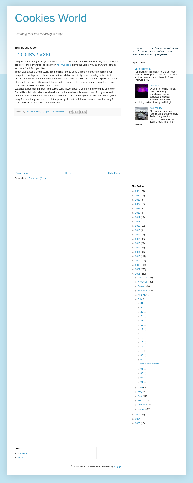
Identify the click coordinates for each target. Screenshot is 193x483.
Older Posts (114, 173)
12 (142, 346)
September (143, 290)
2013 (138, 243)
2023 (138, 200)
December (143, 277)
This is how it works (32, 54)
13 (142, 342)
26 (142, 316)
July (140, 299)
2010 (138, 256)
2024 (138, 195)
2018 (138, 221)
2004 (138, 419)
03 (142, 373)
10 (142, 351)
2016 (138, 230)
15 (142, 338)
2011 (138, 252)
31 (142, 303)
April (140, 396)
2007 (138, 269)
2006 (138, 274)
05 (142, 369)
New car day (156, 108)
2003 (138, 423)
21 (142, 320)
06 (142, 359)
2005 (138, 414)
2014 (138, 239)
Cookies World (51, 18)
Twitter (21, 457)
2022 (138, 204)
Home (68, 173)
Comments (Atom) (37, 178)
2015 (138, 234)
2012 (138, 247)
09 (142, 355)
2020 (138, 213)
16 (142, 333)
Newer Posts (22, 173)
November (143, 282)
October (142, 286)
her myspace (64, 64)
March (141, 400)
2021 (138, 208)
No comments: (58, 112)
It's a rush (154, 85)
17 (142, 329)
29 (142, 311)
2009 (138, 260)
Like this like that (143, 68)
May (140, 391)
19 (142, 324)
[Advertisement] (68, 144)
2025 (138, 191)
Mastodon (22, 453)
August (141, 295)
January (142, 409)
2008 (138, 265)
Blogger (118, 466)
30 (142, 307)
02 (142, 377)
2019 (138, 217)
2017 (138, 226)
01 (142, 382)
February (142, 404)
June (140, 387)
